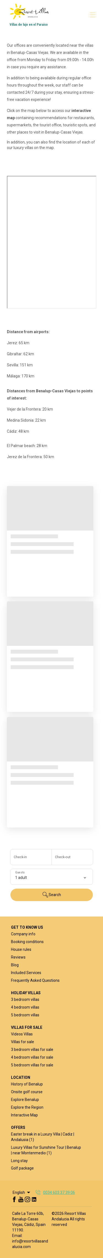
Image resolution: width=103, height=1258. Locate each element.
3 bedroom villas (25, 999)
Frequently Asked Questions (35, 980)
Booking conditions (27, 941)
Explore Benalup (25, 1099)
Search (51, 894)
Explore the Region (27, 1107)
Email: (17, 1235)
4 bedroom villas (25, 1007)
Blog (15, 965)
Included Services (26, 972)
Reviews (18, 957)
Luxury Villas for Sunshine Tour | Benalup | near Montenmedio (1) (46, 1150)
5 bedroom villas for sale (32, 1065)
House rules (21, 949)
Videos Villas (22, 1034)
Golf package (22, 1168)
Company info (23, 934)
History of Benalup (27, 1084)
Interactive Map (24, 1115)
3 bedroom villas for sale (32, 1049)
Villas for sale (22, 1042)
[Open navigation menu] (92, 15)
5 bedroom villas (25, 1015)
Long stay (19, 1160)
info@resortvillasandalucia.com (30, 1244)
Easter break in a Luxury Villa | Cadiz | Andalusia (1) (42, 1137)
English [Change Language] (22, 1192)
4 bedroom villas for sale (32, 1057)
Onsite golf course (27, 1092)
